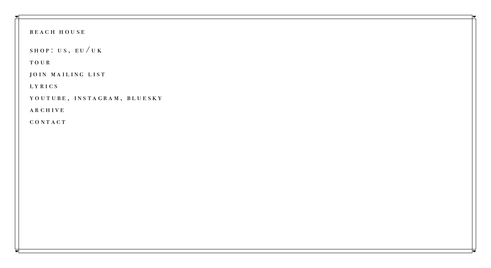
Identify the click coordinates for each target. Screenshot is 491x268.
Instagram (97, 97)
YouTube (48, 97)
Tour (41, 62)
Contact (48, 121)
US (63, 50)
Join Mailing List (68, 73)
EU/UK (89, 50)
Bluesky (145, 97)
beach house (58, 31)
